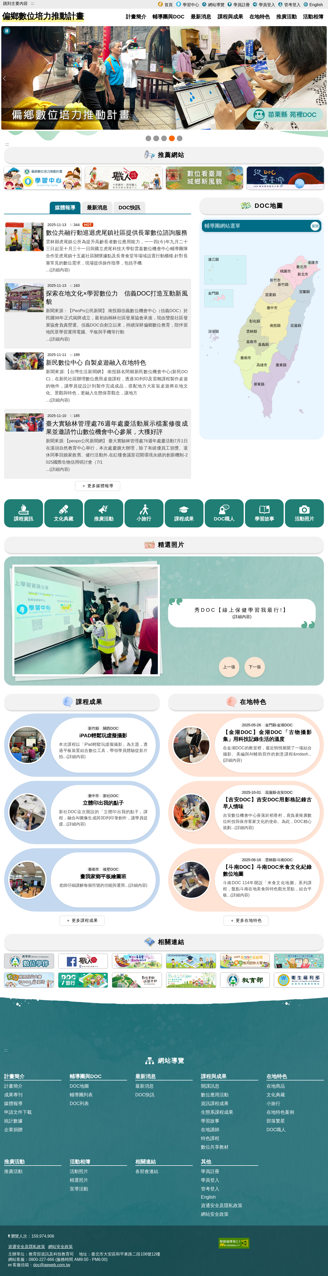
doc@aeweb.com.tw (51, 1265)
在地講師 (210, 1129)
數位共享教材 (215, 1147)
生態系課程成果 (217, 1112)
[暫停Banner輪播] (6, 30)
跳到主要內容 (15, 3)
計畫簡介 (136, 16)
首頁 (168, 5)
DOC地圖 (79, 1086)
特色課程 (210, 1138)
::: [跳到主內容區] (7, 144)
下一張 (255, 667)
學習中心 (190, 5)
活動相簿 (313, 16)
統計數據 (13, 1121)
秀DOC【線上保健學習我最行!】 (241, 613)
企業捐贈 (13, 1129)
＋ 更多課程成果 (82, 920)
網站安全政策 (215, 1214)
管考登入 (291, 5)
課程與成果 (230, 16)
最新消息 (201, 16)
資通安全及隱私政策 (221, 1205)
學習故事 (210, 1121)
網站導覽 (215, 5)
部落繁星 (275, 1121)
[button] (148, 138)
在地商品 (275, 1086)
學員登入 (266, 5)
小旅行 (273, 1103)
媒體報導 (65, 207)
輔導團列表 (81, 1094)
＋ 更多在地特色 (246, 920)
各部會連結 (146, 1171)
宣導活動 (79, 1188)
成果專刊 (13, 1094)
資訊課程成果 (215, 1103)
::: (32, 3)
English (315, 5)
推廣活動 (286, 16)
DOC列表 (79, 1103)
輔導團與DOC (168, 16)
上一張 (229, 667)
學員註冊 (241, 5)
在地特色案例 (280, 1112)
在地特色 (259, 16)
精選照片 (79, 1180)
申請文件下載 (18, 1112)
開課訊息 (210, 1086)
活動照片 (79, 1171)
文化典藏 (275, 1094)
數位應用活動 (215, 1094)
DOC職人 (276, 1129)
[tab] (65, 208)
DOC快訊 (129, 207)
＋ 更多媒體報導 (98, 486)
